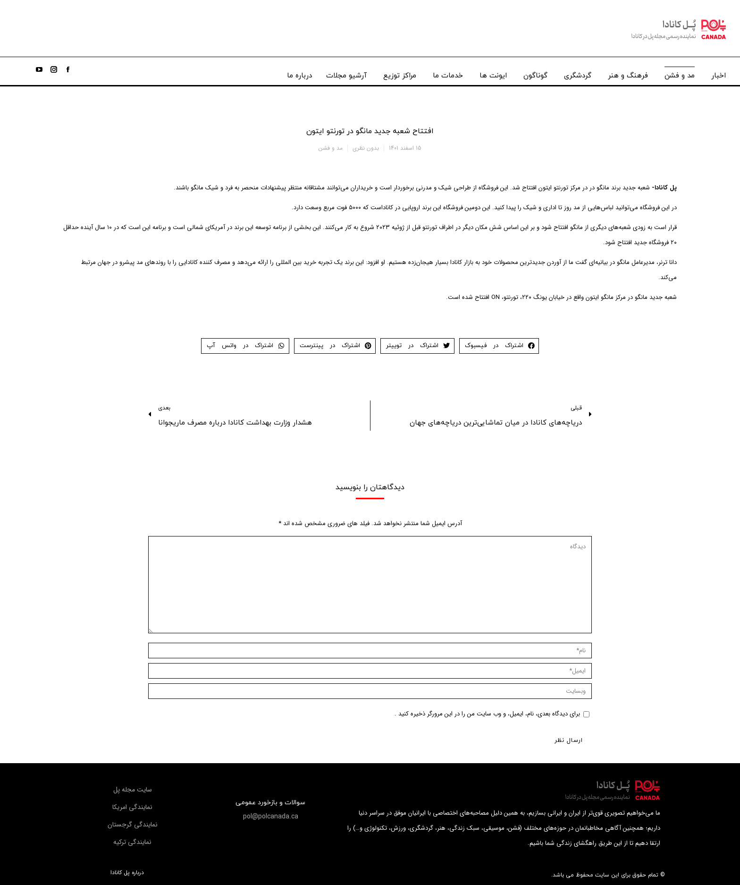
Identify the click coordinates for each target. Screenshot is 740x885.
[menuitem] (718, 73)
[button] (270, 816)
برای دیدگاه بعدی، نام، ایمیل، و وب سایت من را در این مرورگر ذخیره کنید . (487, 714)
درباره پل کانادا (127, 873)
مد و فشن (331, 148)
